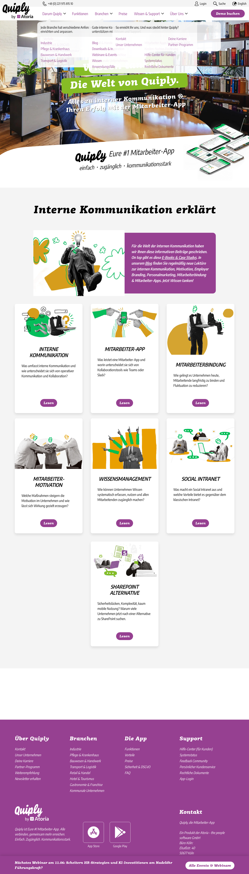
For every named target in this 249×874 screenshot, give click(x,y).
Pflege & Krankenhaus (84, 755)
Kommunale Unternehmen (87, 790)
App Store (93, 835)
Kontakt (20, 749)
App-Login (186, 778)
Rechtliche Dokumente (194, 773)
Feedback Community (193, 761)
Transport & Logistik (83, 767)
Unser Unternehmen (28, 755)
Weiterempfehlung (27, 773)
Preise (129, 761)
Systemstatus (188, 755)
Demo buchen (228, 14)
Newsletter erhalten (28, 778)
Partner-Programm (27, 767)
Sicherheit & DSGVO (137, 767)
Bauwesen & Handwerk (85, 761)
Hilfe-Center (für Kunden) (196, 749)
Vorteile (129, 755)
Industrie (75, 749)
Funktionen (132, 749)
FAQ (127, 773)
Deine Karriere (24, 761)
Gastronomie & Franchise (86, 784)
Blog (148, 279)
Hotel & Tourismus (82, 778)
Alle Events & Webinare (210, 866)
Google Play (120, 835)
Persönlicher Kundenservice (197, 767)
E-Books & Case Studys (179, 273)
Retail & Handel (80, 773)
